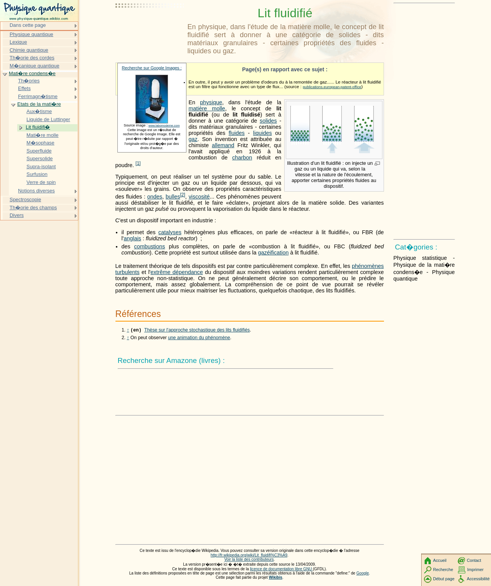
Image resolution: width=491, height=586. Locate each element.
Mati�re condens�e (32, 73)
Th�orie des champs (33, 207)
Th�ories (29, 81)
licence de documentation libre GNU (281, 570)
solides (268, 121)
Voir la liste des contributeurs (249, 560)
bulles (173, 197)
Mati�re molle (42, 135)
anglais (132, 238)
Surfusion (37, 174)
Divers (17, 215)
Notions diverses (36, 191)
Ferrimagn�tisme (38, 96)
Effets (24, 88)
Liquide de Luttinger (48, 119)
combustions (149, 246)
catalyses (169, 232)
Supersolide (39, 158)
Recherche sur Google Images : (152, 68)
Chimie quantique (29, 50)
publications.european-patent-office (332, 87)
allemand (223, 145)
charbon (242, 157)
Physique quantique (31, 34)
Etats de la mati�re (39, 104)
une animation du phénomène (199, 338)
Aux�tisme (39, 111)
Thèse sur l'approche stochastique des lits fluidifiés (197, 330)
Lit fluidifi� (38, 127)
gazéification (273, 253)
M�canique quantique (34, 66)
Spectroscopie (25, 199)
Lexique (18, 42)
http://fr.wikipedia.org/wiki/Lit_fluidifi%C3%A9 (249, 556)
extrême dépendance (176, 272)
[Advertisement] (150, 25)
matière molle (207, 108)
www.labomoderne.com (164, 125)
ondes (154, 197)
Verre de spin (41, 182)
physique (211, 102)
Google (362, 574)
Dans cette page (28, 25)
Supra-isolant (41, 166)
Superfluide (39, 151)
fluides (237, 133)
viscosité (199, 197)
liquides (262, 133)
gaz (193, 139)
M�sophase (40, 143)
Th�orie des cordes (32, 58)
